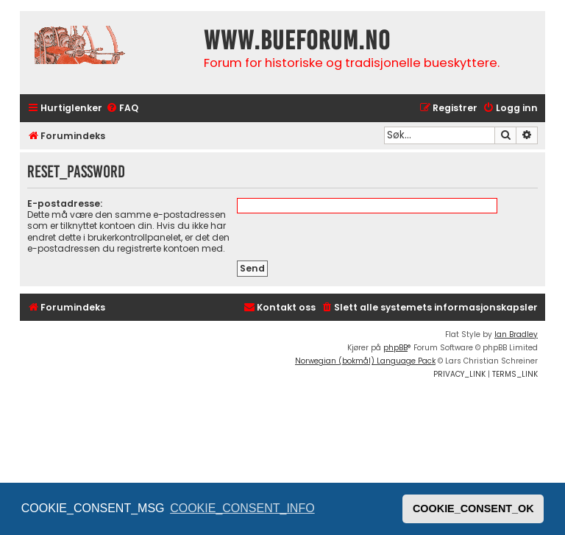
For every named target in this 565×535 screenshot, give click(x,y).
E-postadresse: (64, 203)
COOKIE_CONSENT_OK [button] (473, 508)
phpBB (395, 347)
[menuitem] (122, 108)
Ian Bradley (516, 334)
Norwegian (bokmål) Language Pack (365, 360)
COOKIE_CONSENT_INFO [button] (242, 508)
